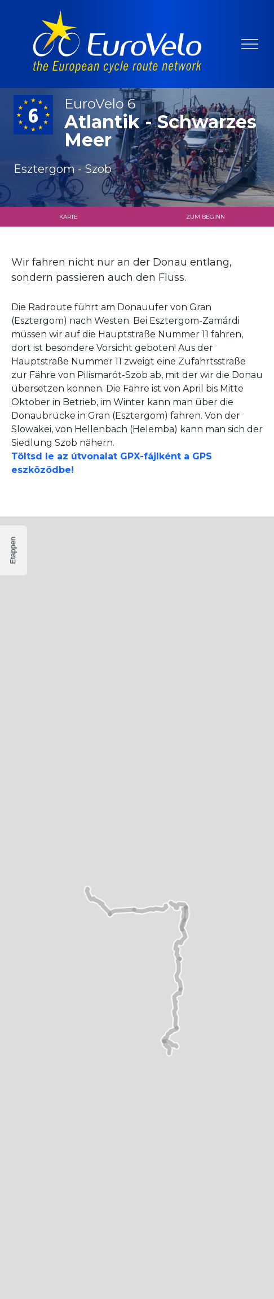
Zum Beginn (205, 216)
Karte (68, 216)
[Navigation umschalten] (250, 44)
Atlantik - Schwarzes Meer (162, 123)
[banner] (117, 44)
